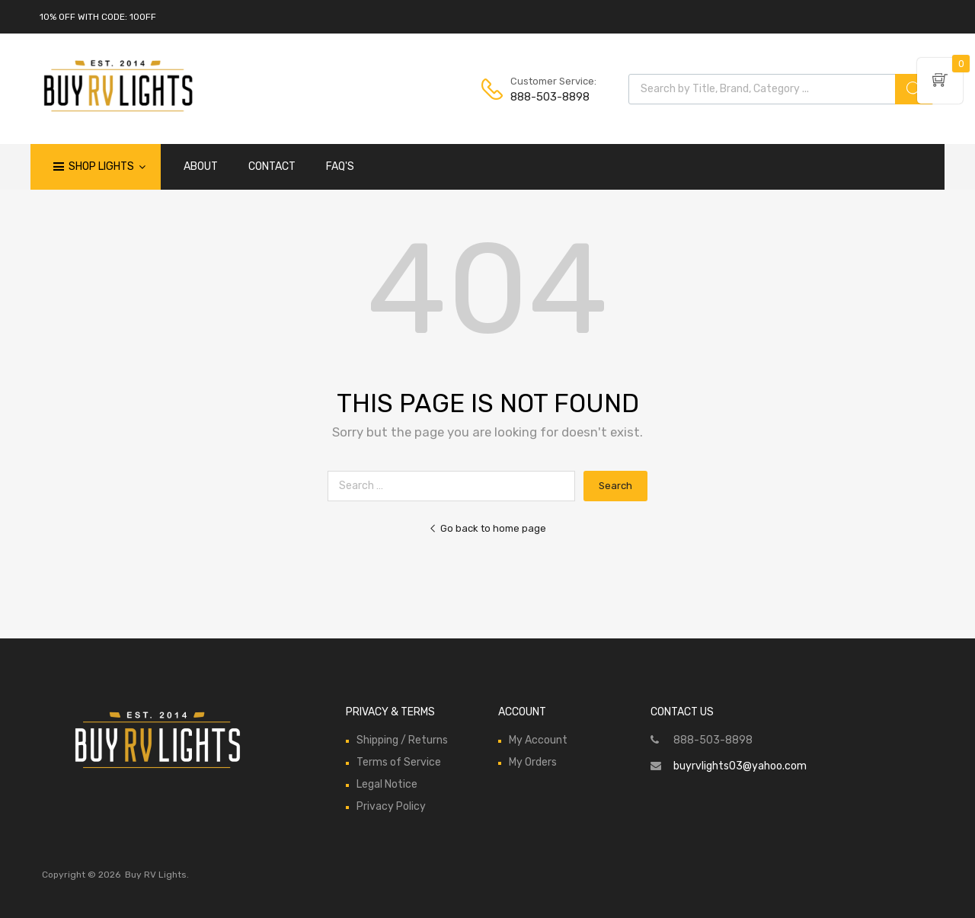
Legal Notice (386, 784)
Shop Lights (107, 167)
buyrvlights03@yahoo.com (740, 766)
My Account (538, 740)
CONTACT (272, 166)
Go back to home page (487, 528)
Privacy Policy (391, 806)
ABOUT (201, 166)
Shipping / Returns (402, 740)
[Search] (914, 89)
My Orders (533, 762)
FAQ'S (340, 166)
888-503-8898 (547, 97)
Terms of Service (398, 762)
